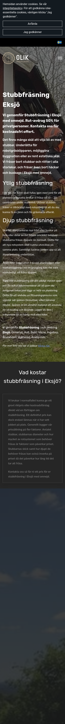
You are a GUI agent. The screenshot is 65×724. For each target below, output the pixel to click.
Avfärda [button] (32, 23)
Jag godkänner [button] (32, 32)
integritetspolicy (12, 8)
